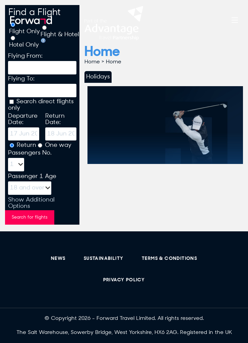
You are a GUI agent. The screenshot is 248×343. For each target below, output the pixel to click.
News (58, 258)
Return (26, 145)
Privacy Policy (124, 280)
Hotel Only (24, 45)
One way (58, 145)
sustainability (104, 258)
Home (92, 62)
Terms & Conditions (169, 258)
